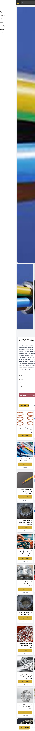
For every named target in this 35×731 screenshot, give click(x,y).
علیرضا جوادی (20, 405)
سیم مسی (9, 438)
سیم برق (26, 436)
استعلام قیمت (8, 405)
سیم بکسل (25, 529)
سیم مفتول (25, 469)
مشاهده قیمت (25, 433)
